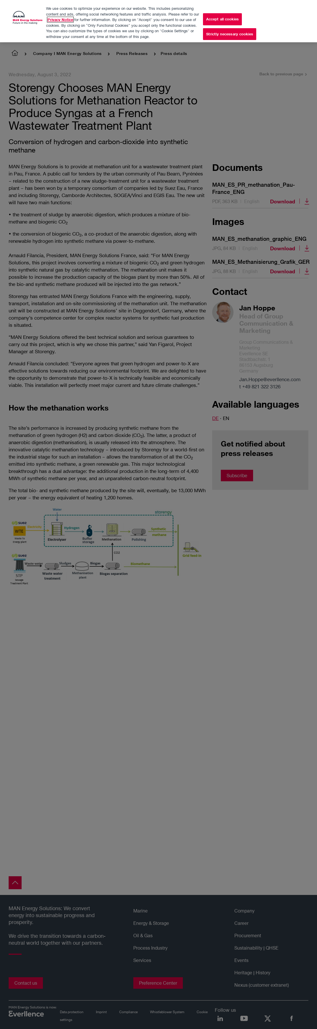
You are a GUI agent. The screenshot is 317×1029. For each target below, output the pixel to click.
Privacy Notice (60, 17)
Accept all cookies (222, 17)
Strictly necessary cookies (229, 32)
